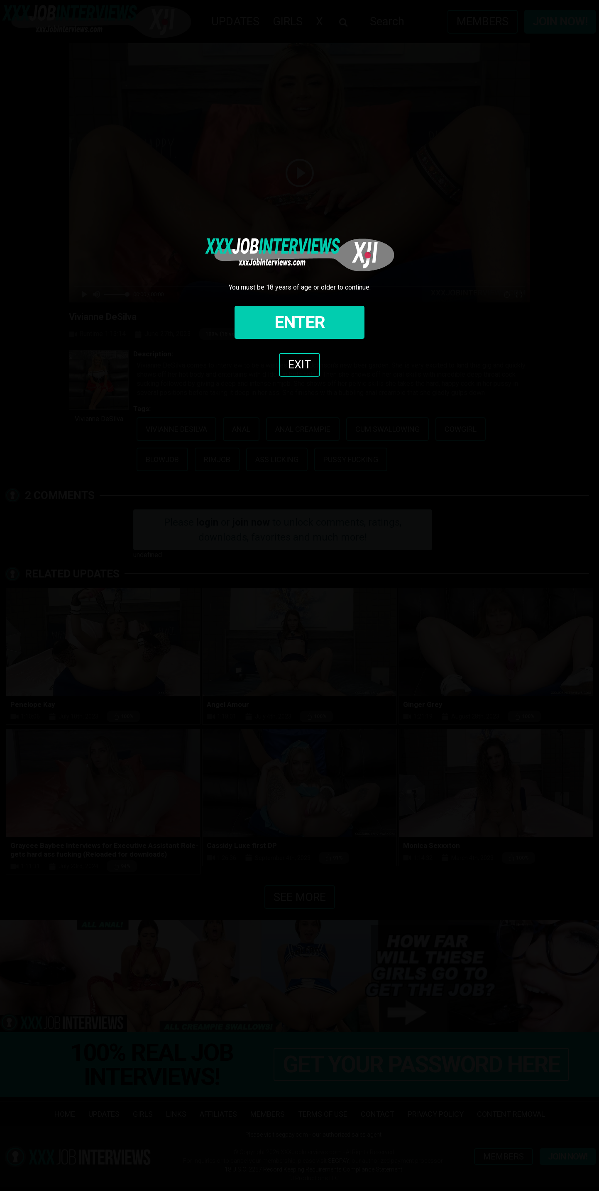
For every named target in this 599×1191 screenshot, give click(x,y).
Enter (299, 322)
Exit (299, 364)
